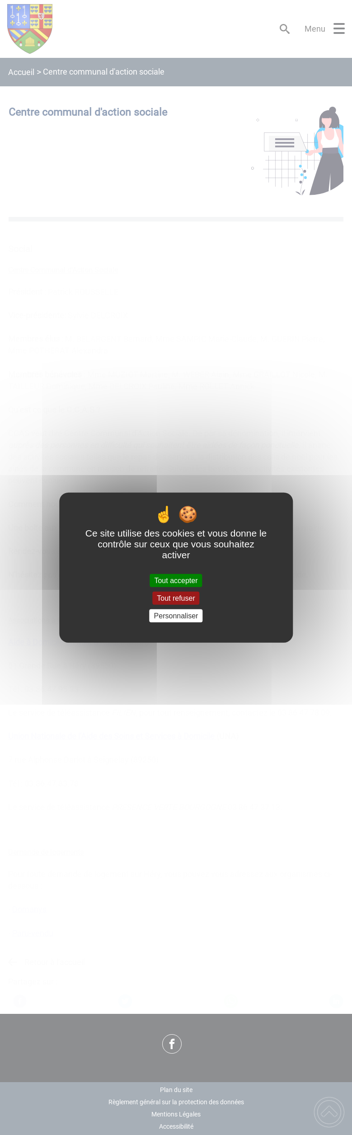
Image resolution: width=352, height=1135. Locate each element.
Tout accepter (175, 580)
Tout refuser (176, 598)
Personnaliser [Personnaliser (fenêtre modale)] (176, 616)
